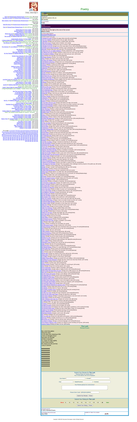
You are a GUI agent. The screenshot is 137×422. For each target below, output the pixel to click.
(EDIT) (45, 13)
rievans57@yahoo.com (48, 35)
